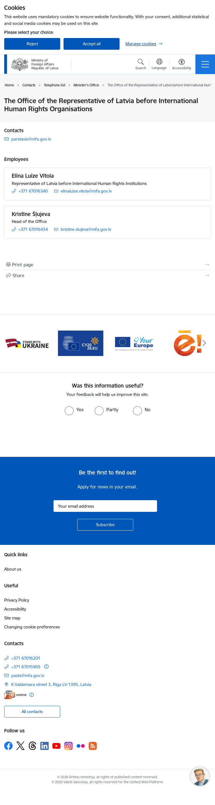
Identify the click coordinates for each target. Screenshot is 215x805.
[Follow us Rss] (92, 746)
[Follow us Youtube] (56, 745)
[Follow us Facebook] (8, 746)
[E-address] (15, 694)
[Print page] (107, 264)
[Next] (204, 343)
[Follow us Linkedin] (44, 746)
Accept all (92, 43)
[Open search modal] (141, 65)
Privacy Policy (16, 600)
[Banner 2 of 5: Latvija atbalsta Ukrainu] (80, 343)
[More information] (46, 666)
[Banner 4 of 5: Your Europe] (188, 343)
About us (12, 569)
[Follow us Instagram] (68, 746)
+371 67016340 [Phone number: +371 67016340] (33, 191)
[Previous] (11, 343)
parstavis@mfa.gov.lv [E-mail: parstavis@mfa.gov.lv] (31, 139)
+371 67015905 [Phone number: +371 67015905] (26, 666)
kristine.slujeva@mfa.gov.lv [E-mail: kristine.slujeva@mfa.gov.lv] (86, 229)
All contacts (32, 711)
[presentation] (46, 436)
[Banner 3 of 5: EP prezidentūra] (134, 343)
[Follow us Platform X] (20, 746)
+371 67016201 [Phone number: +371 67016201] (25, 658)
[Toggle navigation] (205, 64)
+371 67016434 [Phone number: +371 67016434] (33, 229)
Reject (32, 43)
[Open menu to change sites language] (159, 64)
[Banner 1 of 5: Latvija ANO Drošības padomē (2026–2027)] (27, 343)
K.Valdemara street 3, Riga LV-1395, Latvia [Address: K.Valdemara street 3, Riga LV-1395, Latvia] (51, 684)
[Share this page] (107, 275)
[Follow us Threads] (32, 746)
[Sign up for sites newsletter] (105, 525)
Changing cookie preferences (32, 627)
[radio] (74, 409)
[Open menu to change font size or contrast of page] (181, 65)
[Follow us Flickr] (80, 745)
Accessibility (15, 609)
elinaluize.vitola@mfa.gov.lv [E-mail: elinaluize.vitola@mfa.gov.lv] (86, 191)
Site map (12, 618)
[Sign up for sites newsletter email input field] (105, 506)
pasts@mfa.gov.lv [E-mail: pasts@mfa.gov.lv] (27, 675)
